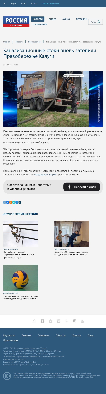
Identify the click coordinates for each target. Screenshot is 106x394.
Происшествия (34, 42)
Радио (13, 3)
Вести (23, 3)
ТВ (4, 3)
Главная (6, 42)
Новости (19, 42)
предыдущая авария (45, 174)
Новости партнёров (50, 3)
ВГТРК (34, 3)
